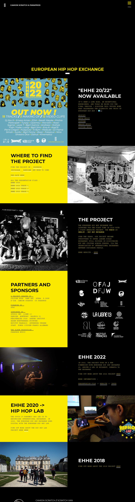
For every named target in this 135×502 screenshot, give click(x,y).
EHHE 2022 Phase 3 (19, 191)
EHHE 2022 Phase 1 (19, 186)
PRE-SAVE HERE (17, 175)
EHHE (13, 183)
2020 (17, 183)
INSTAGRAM (15, 170)
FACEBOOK (37, 167)
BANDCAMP (27, 170)
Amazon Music (84, 124)
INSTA (113, 384)
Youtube (82, 121)
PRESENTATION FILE (87, 384)
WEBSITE (103, 384)
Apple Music (84, 118)
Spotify (81, 115)
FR (128, 7)
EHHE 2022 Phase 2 (20, 188)
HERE (96, 252)
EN (130, 7)
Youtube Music (85, 127)
